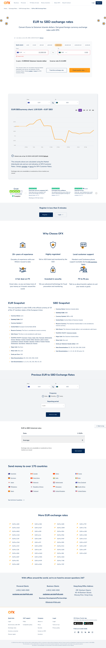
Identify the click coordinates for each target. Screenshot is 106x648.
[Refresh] (15, 38)
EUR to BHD (15, 531)
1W (80, 110)
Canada (35, 474)
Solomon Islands (71, 333)
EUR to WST (83, 542)
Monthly (53, 396)
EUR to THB (60, 560)
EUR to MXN (38, 557)
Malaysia (35, 482)
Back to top (100, 426)
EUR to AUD (16, 528)
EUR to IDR (38, 531)
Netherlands (48, 338)
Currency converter (13, 631)
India (57, 478)
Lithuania (31, 341)
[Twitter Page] (82, 632)
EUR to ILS (38, 535)
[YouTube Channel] (89, 632)
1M (84, 110)
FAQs (24, 621)
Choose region (12, 634)
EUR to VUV (83, 539)
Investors (40, 634)
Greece (13, 340)
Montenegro (14, 343)
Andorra (37, 341)
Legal (54, 621)
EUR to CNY (15, 546)
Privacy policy (56, 628)
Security (40, 628)
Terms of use (56, 624)
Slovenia (37, 340)
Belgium (18, 340)
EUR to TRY (83, 524)
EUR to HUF (38, 528)
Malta (32, 340)
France (30, 338)
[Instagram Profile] (92, 632)
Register (99, 3)
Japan (12, 482)
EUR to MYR (38, 560)
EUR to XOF (83, 546)
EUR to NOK (38, 564)
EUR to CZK (15, 550)
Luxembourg (14, 341)
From (17, 48)
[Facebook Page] (75, 632)
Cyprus (46, 340)
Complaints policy (27, 624)
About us (40, 621)
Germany (24, 338)
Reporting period (53, 401)
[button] (27, 45)
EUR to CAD (15, 535)
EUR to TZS (83, 528)
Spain (33, 338)
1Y (87, 110)
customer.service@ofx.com (22, 594)
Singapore (59, 487)
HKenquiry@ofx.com (53, 602)
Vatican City (29, 343)
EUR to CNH (15, 542)
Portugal (41, 338)
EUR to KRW (38, 546)
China (57, 474)
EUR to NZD (60, 524)
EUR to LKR (38, 550)
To (58, 48)
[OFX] (7, 3)
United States (82, 491)
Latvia (42, 340)
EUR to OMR (61, 528)
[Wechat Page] (85, 632)
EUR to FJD (15, 560)
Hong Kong (36, 478)
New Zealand (82, 482)
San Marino (22, 343)
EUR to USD (83, 531)
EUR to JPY (38, 542)
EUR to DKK (15, 553)
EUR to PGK (60, 535)
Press (39, 624)
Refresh (41, 38)
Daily (46, 396)
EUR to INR (38, 539)
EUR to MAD (38, 553)
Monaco (47, 341)
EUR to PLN (60, 546)
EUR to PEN (60, 531)
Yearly (61, 396)
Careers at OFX (42, 631)
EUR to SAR (60, 550)
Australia (13, 474)
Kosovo (35, 343)
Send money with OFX (14, 624)
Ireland (28, 340)
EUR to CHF (15, 539)
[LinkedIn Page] (78, 632)
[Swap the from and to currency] (53, 52)
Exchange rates (12, 628)
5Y (90, 110)
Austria (23, 340)
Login (9, 621)
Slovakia (26, 341)
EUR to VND (83, 535)
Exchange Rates (13, 8)
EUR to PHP (60, 539)
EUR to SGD (60, 557)
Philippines (14, 487)
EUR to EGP (15, 557)
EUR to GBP (15, 564)
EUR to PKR (60, 542)
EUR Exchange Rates (24, 8)
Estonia (21, 341)
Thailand (35, 491)
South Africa (81, 487)
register (31, 71)
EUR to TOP (60, 564)
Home (5, 8)
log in (35, 71)
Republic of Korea (38, 487)
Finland (42, 341)
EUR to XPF (83, 550)
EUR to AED (15, 524)
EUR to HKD (38, 524)
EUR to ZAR (83, 553)
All (93, 110)
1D (76, 110)
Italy (37, 338)
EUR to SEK (60, 553)
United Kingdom (60, 491)
